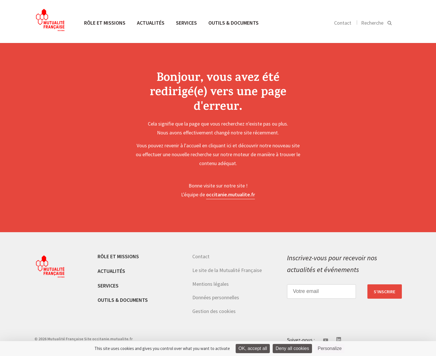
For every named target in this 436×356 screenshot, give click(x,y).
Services (186, 22)
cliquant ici (219, 145)
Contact (342, 22)
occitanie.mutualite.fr (230, 194)
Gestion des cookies (214, 311)
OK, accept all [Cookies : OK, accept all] (253, 348)
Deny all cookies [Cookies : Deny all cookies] (292, 348)
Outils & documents (233, 22)
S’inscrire (384, 291)
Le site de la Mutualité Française (227, 270)
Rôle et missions (104, 22)
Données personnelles (215, 297)
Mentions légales (210, 284)
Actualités (150, 22)
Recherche (372, 22)
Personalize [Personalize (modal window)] (330, 348)
